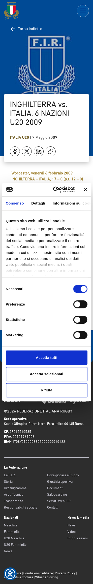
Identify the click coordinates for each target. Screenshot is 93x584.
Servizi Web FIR (59, 501)
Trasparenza (13, 501)
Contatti (52, 507)
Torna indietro (26, 29)
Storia (8, 481)
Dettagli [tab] (38, 203)
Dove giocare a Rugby (63, 475)
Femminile (12, 532)
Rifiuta (46, 390)
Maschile (10, 525)
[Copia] (51, 151)
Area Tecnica (13, 494)
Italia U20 (20, 137)
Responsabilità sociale (20, 507)
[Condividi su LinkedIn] (39, 151)
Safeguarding (57, 494)
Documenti (55, 488)
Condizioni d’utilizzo (38, 573)
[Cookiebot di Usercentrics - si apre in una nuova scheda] (55, 189)
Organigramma (15, 488)
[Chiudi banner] (85, 189)
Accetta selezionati (46, 374)
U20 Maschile (14, 538)
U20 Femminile (15, 545)
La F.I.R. (10, 475)
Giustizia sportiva (60, 481)
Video (71, 532)
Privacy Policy (65, 573)
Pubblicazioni (77, 538)
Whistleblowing (46, 577)
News (8, 551)
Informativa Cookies (18, 577)
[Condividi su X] (27, 151)
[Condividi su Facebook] (15, 151)
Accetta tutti (46, 357)
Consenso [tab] (15, 203)
